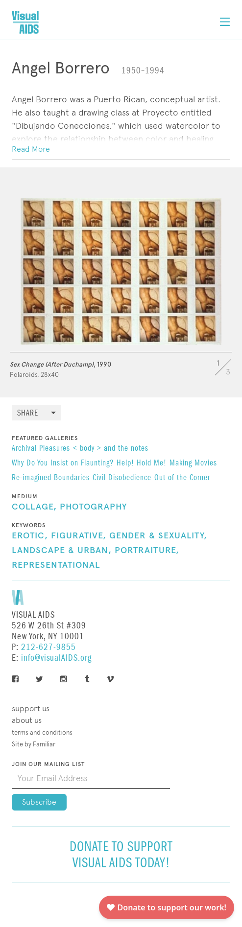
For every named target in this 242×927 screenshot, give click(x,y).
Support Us (30, 708)
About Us (27, 720)
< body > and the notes (110, 449)
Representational (56, 565)
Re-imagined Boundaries (51, 478)
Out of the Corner (182, 478)
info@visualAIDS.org (56, 658)
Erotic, (30, 536)
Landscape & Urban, (62, 551)
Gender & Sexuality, (158, 536)
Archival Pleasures (41, 449)
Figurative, (78, 536)
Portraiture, (147, 551)
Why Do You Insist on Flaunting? (63, 463)
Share (27, 413)
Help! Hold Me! (142, 463)
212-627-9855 (48, 647)
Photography (93, 507)
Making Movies (193, 463)
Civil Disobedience (122, 478)
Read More (31, 149)
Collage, (34, 507)
